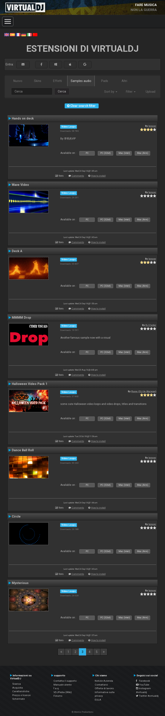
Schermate (18, 698)
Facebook (143, 680)
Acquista (17, 687)
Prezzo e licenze (21, 695)
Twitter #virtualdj (147, 695)
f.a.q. (56, 688)
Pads (104, 81)
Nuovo (17, 81)
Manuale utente (62, 684)
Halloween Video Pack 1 (29, 384)
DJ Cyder (150, 325)
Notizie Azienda (104, 680)
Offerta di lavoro (104, 688)
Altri (124, 81)
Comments (78, 175)
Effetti (57, 81)
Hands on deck (23, 118)
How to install (98, 175)
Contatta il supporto (64, 680)
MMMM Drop (21, 317)
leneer (152, 125)
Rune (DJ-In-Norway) (143, 391)
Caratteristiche (20, 691)
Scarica (16, 683)
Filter (131, 91)
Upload (150, 91)
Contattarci (101, 684)
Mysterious (20, 583)
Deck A (17, 251)
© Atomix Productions (82, 712)
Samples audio (81, 81)
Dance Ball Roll (23, 450)
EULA (98, 699)
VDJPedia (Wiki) (62, 692)
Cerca (62, 91)
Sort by (110, 91)
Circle (16, 516)
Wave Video (20, 184)
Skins (37, 81)
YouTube (142, 684)
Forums (57, 695)
